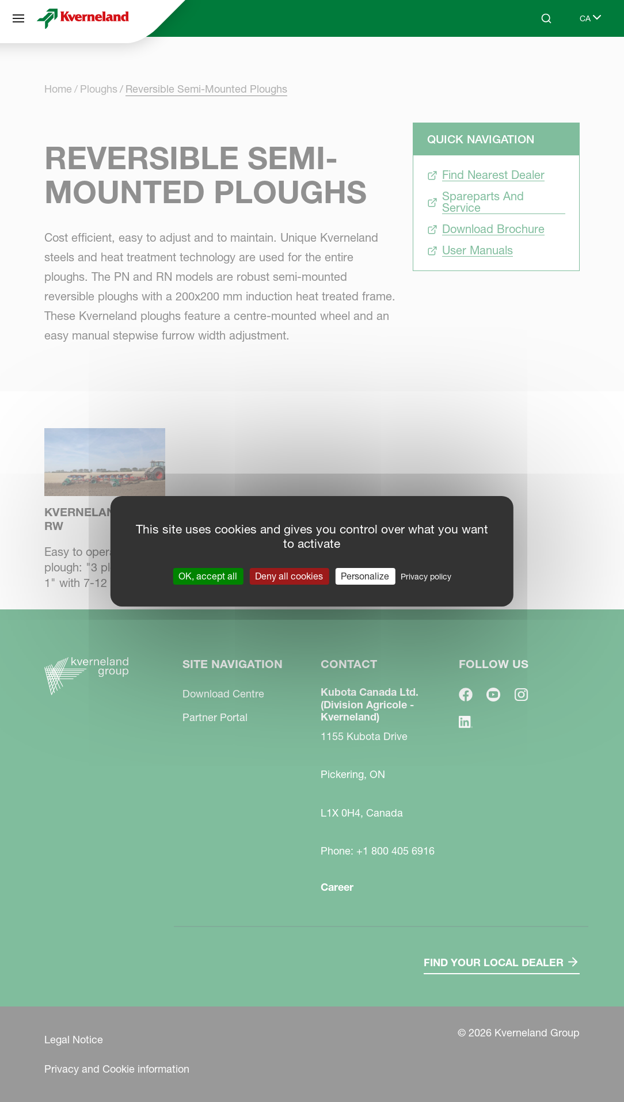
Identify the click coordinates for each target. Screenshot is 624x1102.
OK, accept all (207, 575)
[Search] (546, 18)
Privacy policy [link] (426, 576)
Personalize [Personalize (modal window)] (365, 575)
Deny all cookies (289, 575)
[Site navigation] (18, 18)
